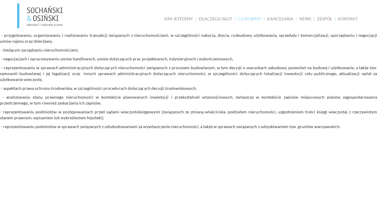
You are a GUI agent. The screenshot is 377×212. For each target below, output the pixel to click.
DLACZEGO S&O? (215, 18)
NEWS (305, 18)
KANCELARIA (280, 18)
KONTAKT (348, 18)
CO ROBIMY (249, 18)
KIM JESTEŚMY (178, 18)
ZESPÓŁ (324, 18)
